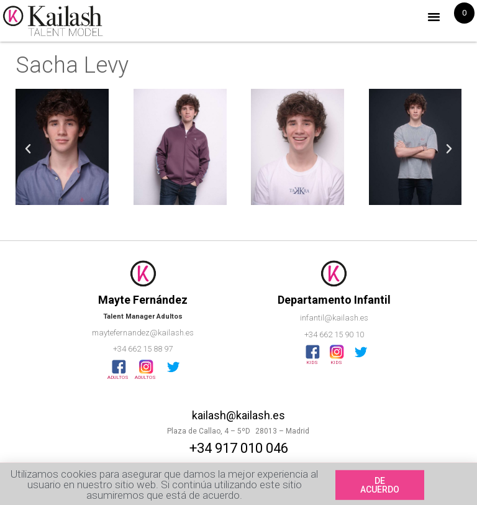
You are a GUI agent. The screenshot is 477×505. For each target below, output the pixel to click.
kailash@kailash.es (238, 415)
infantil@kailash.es (334, 317)
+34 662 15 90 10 (334, 334)
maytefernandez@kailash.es (143, 332)
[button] (434, 17)
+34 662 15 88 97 (143, 348)
